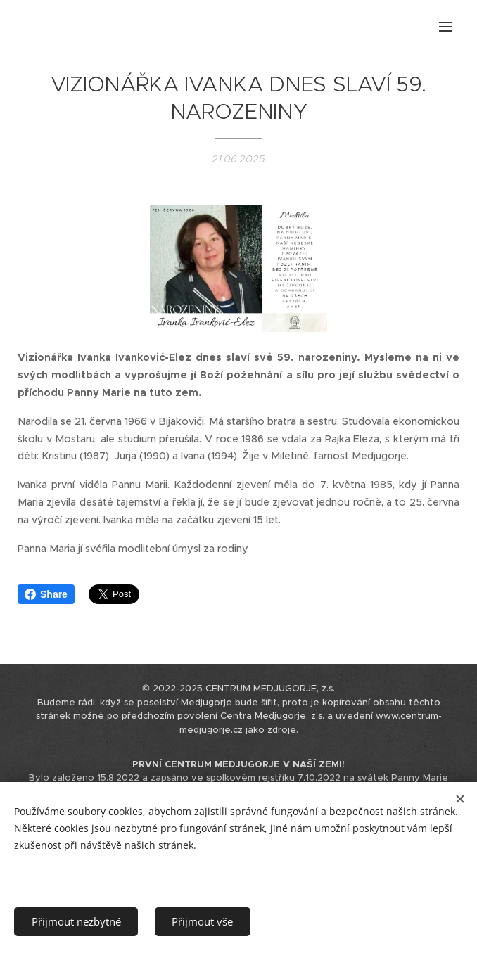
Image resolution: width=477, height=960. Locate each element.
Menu (445, 26)
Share (46, 594)
